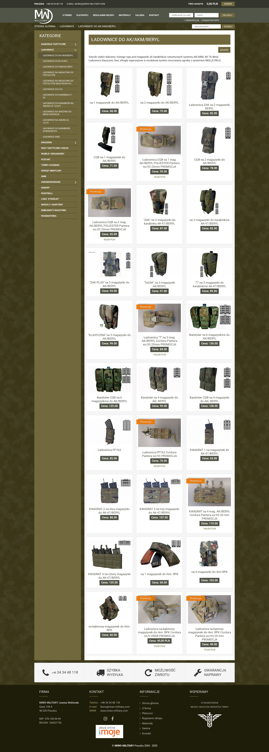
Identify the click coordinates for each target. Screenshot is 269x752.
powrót (224, 49)
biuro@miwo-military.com (115, 706)
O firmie (145, 708)
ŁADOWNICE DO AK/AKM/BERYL (97, 26)
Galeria (145, 728)
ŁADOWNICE (67, 26)
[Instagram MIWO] (105, 718)
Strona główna (45, 26)
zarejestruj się (191, 20)
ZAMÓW (228, 4)
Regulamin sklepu (151, 718)
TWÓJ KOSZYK (195, 4)
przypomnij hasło (210, 20)
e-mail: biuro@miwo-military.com (86, 4)
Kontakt (145, 733)
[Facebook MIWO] (112, 718)
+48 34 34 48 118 (54, 4)
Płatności (146, 713)
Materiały (146, 723)
